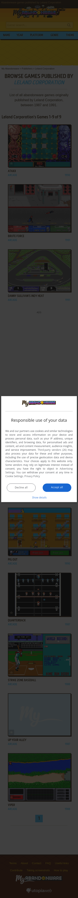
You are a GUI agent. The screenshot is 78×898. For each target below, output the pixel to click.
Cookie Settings (14, 476)
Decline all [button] (21, 487)
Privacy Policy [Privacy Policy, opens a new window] (32, 476)
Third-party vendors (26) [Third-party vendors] (52, 450)
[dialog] (39, 449)
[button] (39, 497)
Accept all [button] (57, 487)
